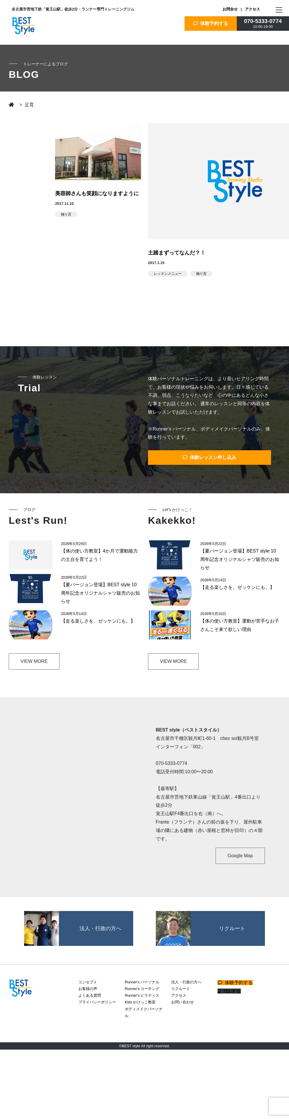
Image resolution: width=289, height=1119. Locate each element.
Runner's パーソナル (142, 982)
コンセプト (87, 982)
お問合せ (230, 9)
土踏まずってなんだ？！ (176, 253)
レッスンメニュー (168, 274)
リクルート (180, 989)
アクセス (252, 9)
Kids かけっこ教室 (140, 1002)
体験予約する (210, 23)
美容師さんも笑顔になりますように (97, 193)
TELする (229, 991)
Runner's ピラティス (142, 995)
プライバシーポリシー (97, 1002)
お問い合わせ (182, 1002)
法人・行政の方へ (186, 982)
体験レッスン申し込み (209, 457)
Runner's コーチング (142, 989)
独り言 (66, 214)
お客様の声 (87, 989)
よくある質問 (89, 995)
